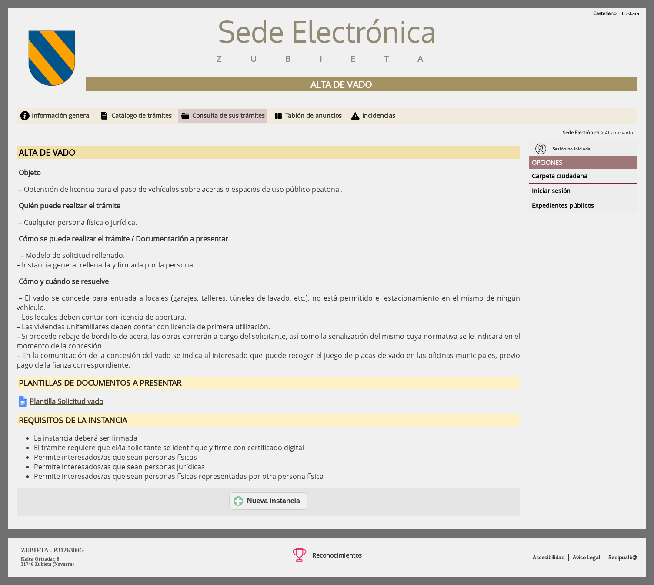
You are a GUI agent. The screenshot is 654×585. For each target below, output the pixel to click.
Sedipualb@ (622, 557)
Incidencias (378, 115)
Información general (61, 115)
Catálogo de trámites (141, 115)
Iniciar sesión (551, 191)
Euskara (630, 13)
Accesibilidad (548, 557)
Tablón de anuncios (313, 115)
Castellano (605, 13)
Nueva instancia (267, 501)
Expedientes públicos (563, 205)
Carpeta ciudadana (559, 176)
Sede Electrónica (581, 132)
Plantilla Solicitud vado (66, 401)
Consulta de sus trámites (228, 115)
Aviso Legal (586, 557)
